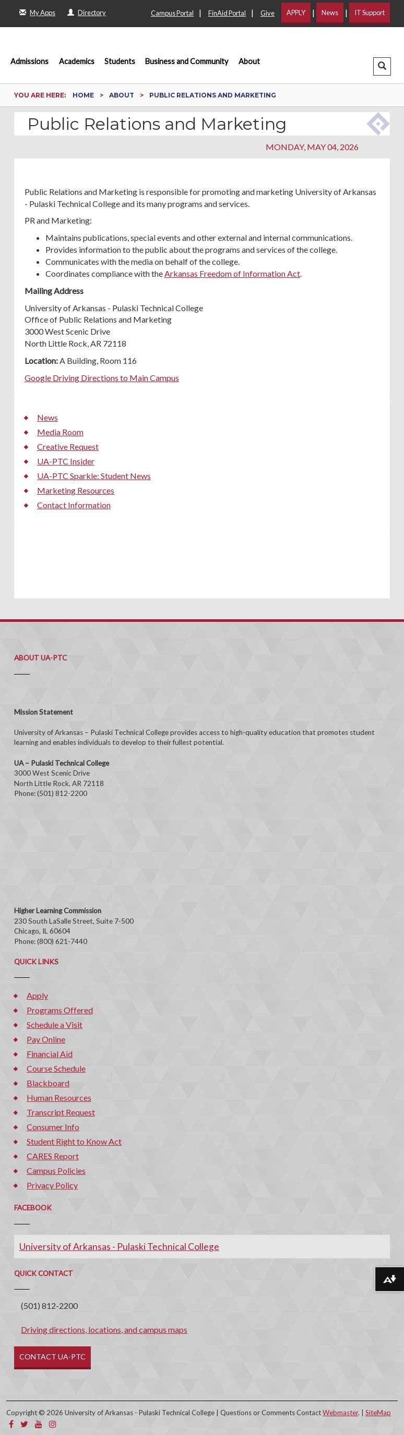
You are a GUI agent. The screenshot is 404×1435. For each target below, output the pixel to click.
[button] (382, 66)
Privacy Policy (52, 1185)
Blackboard (48, 1083)
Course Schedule (56, 1068)
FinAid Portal (227, 13)
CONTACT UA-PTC (52, 1356)
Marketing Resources (75, 490)
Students (119, 61)
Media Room (60, 432)
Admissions (29, 61)
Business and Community (186, 61)
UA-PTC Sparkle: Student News (94, 476)
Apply (37, 995)
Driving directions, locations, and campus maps (104, 1329)
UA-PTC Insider (65, 461)
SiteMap (378, 1412)
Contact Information (74, 505)
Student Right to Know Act (74, 1141)
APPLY (296, 12)
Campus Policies (56, 1170)
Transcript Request (61, 1112)
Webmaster (340, 1412)
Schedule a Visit (54, 1024)
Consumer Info (53, 1127)
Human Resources (59, 1097)
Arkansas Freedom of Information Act (232, 273)
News (330, 12)
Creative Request (68, 446)
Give (267, 13)
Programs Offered (60, 1010)
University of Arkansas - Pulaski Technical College (119, 1246)
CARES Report (53, 1156)
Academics (76, 61)
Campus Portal (172, 13)
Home (84, 95)
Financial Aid (50, 1054)
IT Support (369, 12)
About (249, 61)
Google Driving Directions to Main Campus (102, 378)
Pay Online (46, 1039)
